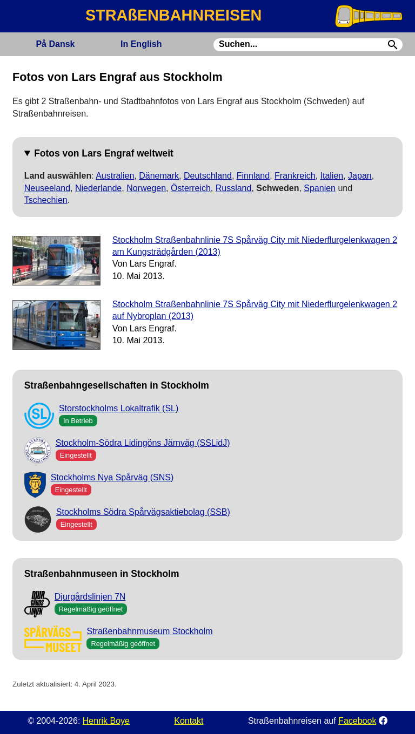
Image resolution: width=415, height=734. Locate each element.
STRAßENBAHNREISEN (173, 15)
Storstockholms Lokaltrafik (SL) (118, 408)
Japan (360, 175)
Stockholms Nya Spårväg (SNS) (112, 477)
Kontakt (188, 720)
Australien (115, 175)
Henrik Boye (106, 720)
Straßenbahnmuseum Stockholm (149, 631)
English (141, 44)
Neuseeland (47, 188)
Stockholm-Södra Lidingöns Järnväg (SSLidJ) (143, 442)
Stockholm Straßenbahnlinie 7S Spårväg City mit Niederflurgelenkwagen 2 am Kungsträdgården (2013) (254, 245)
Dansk (55, 44)
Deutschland (208, 175)
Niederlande (98, 188)
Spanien (320, 188)
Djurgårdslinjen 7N (90, 596)
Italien (332, 175)
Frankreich (295, 175)
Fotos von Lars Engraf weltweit (103, 153)
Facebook (357, 720)
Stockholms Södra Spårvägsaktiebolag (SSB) (143, 511)
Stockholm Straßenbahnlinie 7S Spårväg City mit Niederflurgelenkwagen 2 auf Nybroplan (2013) (254, 310)
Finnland (253, 175)
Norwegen (146, 188)
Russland (234, 188)
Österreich (191, 188)
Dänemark (159, 175)
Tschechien (46, 200)
